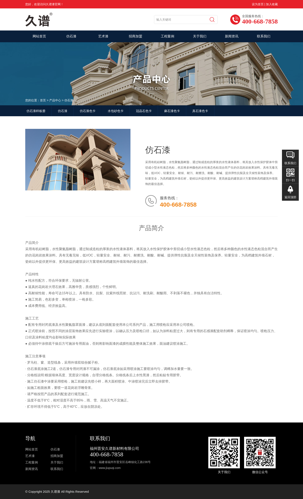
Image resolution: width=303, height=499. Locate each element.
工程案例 (167, 36)
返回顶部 (290, 197)
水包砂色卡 (116, 111)
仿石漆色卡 (88, 111)
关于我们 (199, 36)
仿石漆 (71, 36)
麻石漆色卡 (172, 111)
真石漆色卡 (200, 111)
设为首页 (258, 4)
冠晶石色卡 (144, 111)
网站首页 (39, 36)
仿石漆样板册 (36, 111)
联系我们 (263, 36)
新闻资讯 (231, 36)
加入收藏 (272, 4)
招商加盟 (135, 36)
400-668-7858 (106, 454)
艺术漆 (103, 36)
